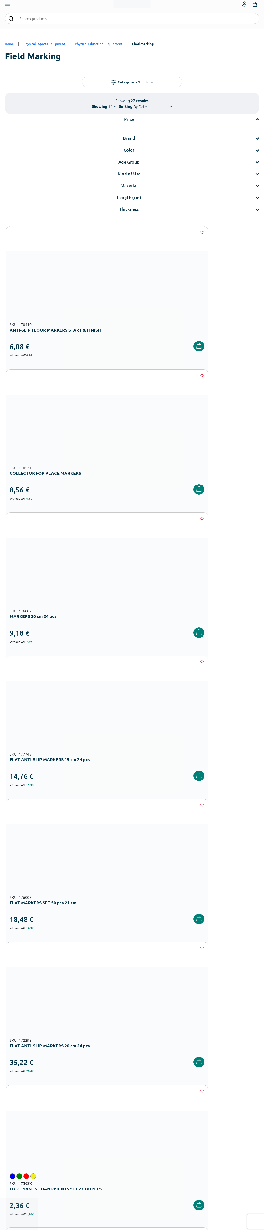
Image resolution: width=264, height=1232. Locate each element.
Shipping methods (190, 1111)
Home (9, 43)
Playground (99, 1132)
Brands (139, 1118)
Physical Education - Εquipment (98, 43)
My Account (229, 1095)
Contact (226, 1111)
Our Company (144, 1095)
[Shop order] (152, 106)
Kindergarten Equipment (108, 1109)
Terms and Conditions (207, 1016)
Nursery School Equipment (109, 1101)
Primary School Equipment (109, 1116)
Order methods (188, 1095)
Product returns (189, 1118)
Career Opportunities (149, 1126)
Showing (99, 106)
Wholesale (142, 1134)
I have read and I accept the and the (195, 1019)
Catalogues (143, 1111)
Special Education (103, 1155)
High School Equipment (107, 1124)
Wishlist (226, 1103)
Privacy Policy (187, 1134)
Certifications (144, 1103)
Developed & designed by (132, 1225)
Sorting (125, 106)
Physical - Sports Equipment (44, 43)
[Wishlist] (79, 232)
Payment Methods (190, 1103)
